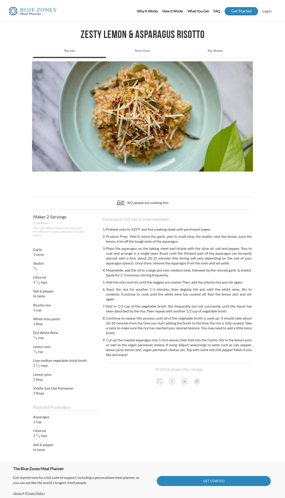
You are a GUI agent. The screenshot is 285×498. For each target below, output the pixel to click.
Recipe (69, 50)
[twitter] (184, 382)
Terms (17, 493)
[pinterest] (196, 382)
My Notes (215, 50)
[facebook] (172, 382)
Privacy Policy (35, 493)
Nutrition (142, 50)
